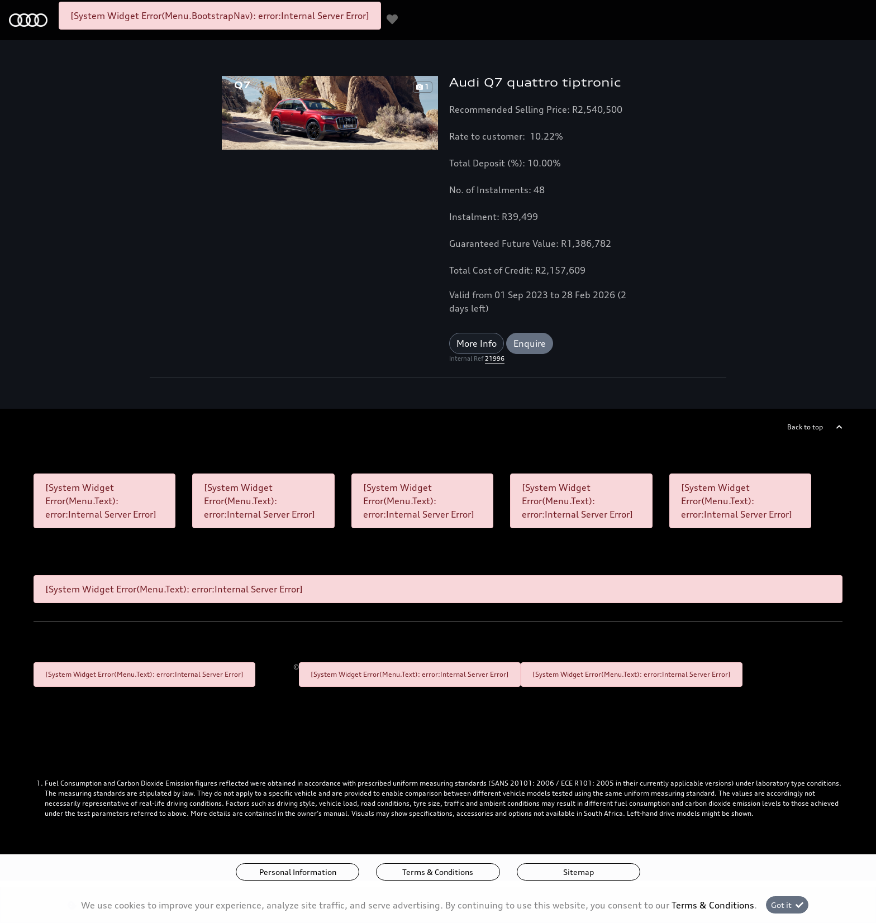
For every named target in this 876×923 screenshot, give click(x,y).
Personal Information (297, 872)
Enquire (529, 343)
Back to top (805, 427)
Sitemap (578, 872)
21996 (494, 358)
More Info (476, 343)
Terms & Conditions (437, 872)
